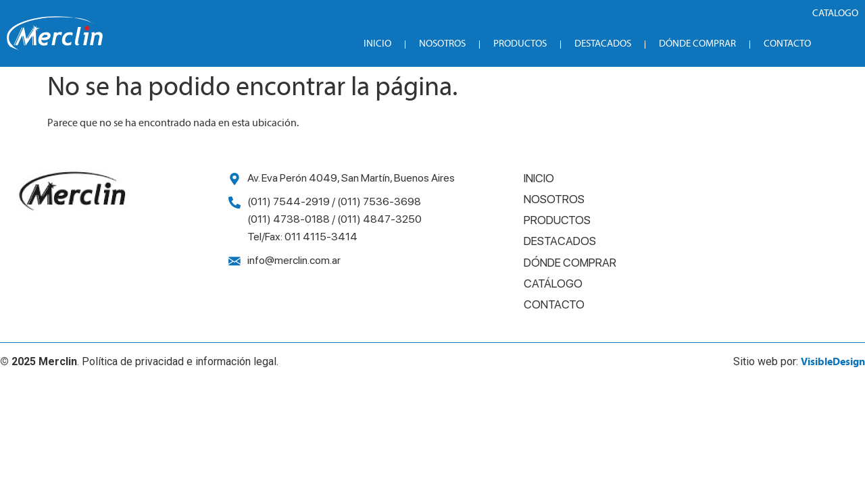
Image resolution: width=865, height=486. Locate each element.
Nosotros (442, 44)
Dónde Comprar (697, 44)
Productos (520, 44)
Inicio (377, 44)
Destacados (602, 44)
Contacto (787, 44)
